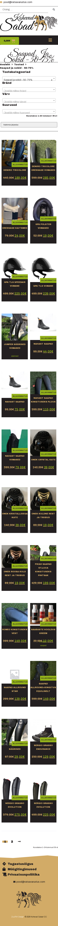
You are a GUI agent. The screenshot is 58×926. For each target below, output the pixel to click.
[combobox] (29, 78)
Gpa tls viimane (43, 286)
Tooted (19, 64)
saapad (43, 645)
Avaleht (5, 64)
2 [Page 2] (12, 842)
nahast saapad (43, 344)
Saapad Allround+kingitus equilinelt (43, 687)
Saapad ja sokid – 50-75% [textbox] (28, 80)
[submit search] (54, 9)
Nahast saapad (14, 402)
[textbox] (29, 91)
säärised (14, 356)
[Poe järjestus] (29, 125)
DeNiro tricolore (14, 170)
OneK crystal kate (43, 460)
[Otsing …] (24, 9)
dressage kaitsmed (14, 228)
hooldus (42, 642)
